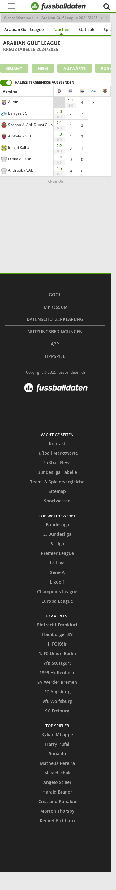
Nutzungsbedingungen (55, 331)
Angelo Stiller (57, 782)
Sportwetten (57, 501)
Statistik (86, 29)
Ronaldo (57, 754)
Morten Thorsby (57, 811)
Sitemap (57, 491)
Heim (43, 68)
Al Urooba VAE (20, 170)
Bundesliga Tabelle (57, 472)
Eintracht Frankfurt (57, 625)
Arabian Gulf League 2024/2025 (69, 17)
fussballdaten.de (18, 17)
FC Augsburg (57, 692)
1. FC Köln (57, 644)
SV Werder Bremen (57, 682)
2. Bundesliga (57, 534)
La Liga (57, 563)
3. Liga (57, 544)
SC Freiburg (57, 711)
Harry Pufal (57, 744)
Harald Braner (57, 792)
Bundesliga (57, 524)
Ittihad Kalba (18, 147)
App (55, 344)
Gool (55, 294)
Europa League (57, 601)
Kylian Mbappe (57, 734)
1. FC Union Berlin (57, 653)
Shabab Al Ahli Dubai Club (30, 124)
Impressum (55, 307)
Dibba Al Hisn (19, 159)
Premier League (57, 553)
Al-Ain (13, 102)
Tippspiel (55, 356)
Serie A (57, 572)
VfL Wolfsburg (57, 701)
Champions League (57, 591)
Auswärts (74, 68)
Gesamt (14, 68)
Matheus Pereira (57, 763)
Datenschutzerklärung (55, 319)
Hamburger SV (57, 634)
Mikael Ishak (57, 773)
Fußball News (57, 463)
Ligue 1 (57, 582)
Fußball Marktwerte (57, 453)
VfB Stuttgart (57, 663)
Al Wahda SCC (20, 136)
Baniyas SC (17, 113)
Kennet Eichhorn (57, 820)
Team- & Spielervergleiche (57, 482)
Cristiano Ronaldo (57, 801)
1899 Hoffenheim (57, 672)
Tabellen (61, 29)
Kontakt (57, 443)
